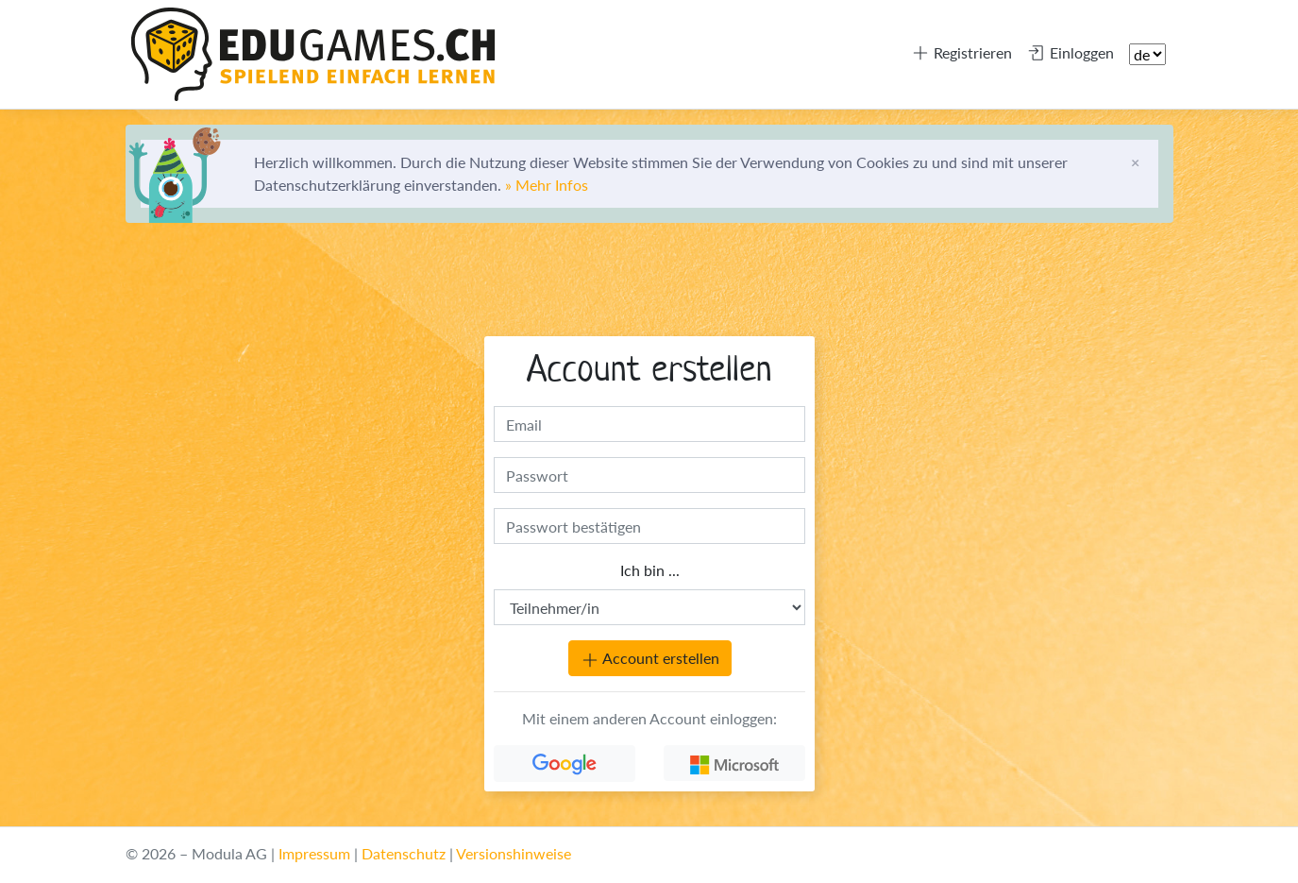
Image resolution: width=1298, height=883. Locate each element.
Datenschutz (404, 853)
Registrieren (961, 52)
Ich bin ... (649, 570)
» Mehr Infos (546, 185)
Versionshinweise (513, 853)
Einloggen (1070, 52)
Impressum (314, 853)
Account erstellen (649, 659)
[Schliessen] (1135, 162)
